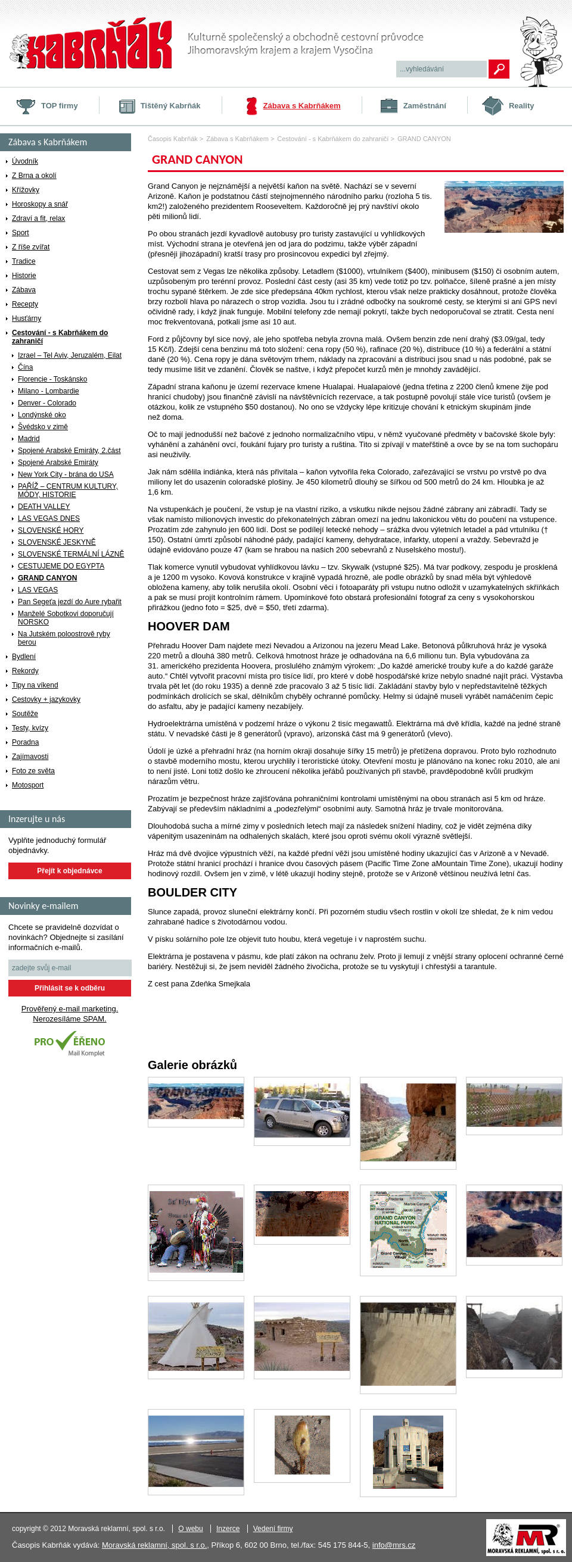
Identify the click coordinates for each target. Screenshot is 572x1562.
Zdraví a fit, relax (38, 218)
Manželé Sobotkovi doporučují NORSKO (66, 618)
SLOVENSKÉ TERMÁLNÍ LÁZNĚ (71, 554)
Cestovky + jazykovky (46, 699)
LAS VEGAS (38, 590)
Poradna (25, 742)
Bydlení (24, 656)
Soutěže (25, 714)
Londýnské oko (42, 415)
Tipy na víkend (35, 685)
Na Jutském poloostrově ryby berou (64, 638)
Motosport (27, 785)
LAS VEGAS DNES (49, 518)
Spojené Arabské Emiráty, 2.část (69, 450)
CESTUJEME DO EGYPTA (61, 566)
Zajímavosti (30, 756)
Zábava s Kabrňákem (302, 105)
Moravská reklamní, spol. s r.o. (154, 1545)
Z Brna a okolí (34, 175)
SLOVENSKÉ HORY (50, 530)
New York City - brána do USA (66, 474)
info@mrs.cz (393, 1545)
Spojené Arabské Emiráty (58, 462)
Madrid (29, 439)
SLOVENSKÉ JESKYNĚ (57, 542)
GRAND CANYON (47, 578)
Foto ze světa (33, 771)
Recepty (25, 304)
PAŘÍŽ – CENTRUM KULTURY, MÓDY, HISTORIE (68, 490)
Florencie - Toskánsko (53, 379)
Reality (521, 105)
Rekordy (25, 671)
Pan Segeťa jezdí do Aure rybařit (70, 602)
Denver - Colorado (47, 403)
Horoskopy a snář (40, 204)
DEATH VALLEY (44, 506)
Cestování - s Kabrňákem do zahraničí (60, 337)
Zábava (24, 290)
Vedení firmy (273, 1528)
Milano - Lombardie (48, 391)
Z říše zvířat (30, 247)
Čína (25, 367)
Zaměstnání (424, 105)
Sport (20, 233)
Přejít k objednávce (69, 871)
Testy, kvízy (30, 728)
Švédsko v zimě (43, 427)
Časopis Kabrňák (173, 138)
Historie (24, 275)
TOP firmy (59, 105)
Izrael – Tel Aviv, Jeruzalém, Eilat (70, 355)
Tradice (24, 261)
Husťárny (26, 318)
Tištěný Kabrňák (171, 105)
